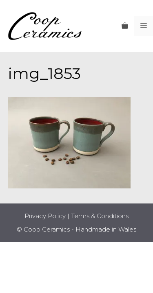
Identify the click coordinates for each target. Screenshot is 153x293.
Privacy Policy (45, 216)
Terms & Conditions (100, 216)
